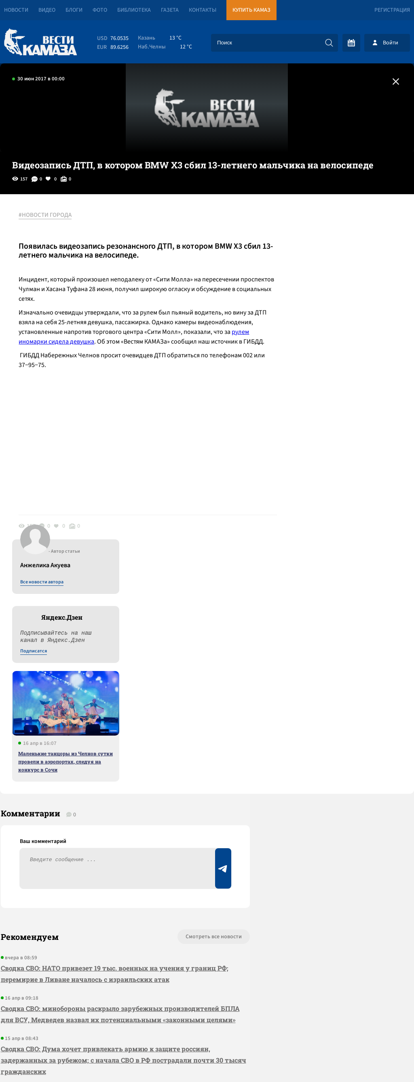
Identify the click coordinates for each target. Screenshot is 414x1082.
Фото (100, 10)
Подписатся (316, 293)
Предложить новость (334, 731)
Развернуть (207, 1028)
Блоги (73, 10)
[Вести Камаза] (40, 42)
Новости (16, 10)
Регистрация (392, 10)
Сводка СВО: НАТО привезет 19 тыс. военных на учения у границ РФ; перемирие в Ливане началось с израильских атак (114, 741)
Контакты (202, 10)
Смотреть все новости (196, 704)
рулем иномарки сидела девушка (115, 341)
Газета (170, 10)
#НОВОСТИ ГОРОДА (46, 215)
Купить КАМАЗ (251, 10)
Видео (46, 10)
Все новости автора (324, 224)
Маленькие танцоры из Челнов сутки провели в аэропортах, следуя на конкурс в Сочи (348, 403)
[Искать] (329, 43)
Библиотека (134, 10)
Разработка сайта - (383, 1059)
